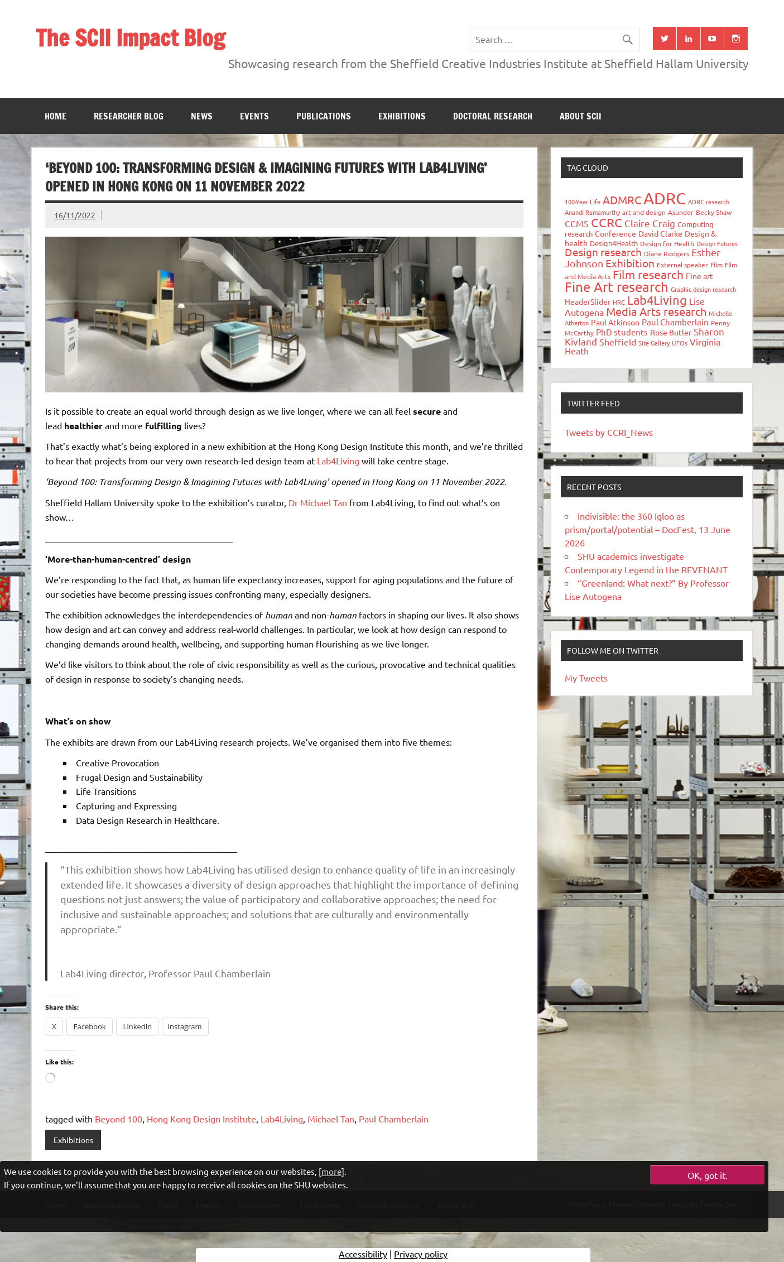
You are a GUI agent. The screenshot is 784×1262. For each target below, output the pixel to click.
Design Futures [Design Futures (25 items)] (717, 243)
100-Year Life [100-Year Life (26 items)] (582, 201)
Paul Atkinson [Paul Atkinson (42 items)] (615, 322)
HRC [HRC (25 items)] (619, 301)
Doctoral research (492, 116)
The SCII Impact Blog (130, 38)
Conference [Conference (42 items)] (615, 233)
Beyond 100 (118, 1118)
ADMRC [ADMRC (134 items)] (622, 200)
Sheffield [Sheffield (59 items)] (617, 341)
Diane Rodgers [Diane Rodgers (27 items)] (666, 253)
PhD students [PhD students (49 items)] (622, 332)
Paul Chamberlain (394, 1118)
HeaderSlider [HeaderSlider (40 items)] (587, 301)
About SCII (581, 116)
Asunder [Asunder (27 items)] (681, 212)
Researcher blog (128, 116)
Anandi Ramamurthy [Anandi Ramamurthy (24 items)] (592, 212)
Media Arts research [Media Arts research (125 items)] (656, 311)
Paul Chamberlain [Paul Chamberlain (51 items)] (675, 321)
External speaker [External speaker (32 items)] (682, 264)
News (202, 116)
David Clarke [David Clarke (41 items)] (660, 233)
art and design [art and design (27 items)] (644, 212)
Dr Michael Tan (317, 502)
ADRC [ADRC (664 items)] (664, 198)
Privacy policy (421, 1253)
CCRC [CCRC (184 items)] (606, 222)
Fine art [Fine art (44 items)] (699, 276)
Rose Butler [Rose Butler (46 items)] (670, 332)
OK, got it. (707, 1175)
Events (254, 116)
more (331, 1171)
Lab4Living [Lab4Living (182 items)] (657, 299)
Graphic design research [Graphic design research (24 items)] (703, 289)
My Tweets (586, 677)
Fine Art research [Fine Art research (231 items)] (616, 287)
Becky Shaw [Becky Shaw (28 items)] (714, 212)
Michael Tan (330, 1118)
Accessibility (363, 1253)
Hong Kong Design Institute (201, 1118)
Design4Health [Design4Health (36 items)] (614, 243)
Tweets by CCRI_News (609, 432)
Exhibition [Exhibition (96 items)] (630, 263)
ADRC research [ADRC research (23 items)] (708, 201)
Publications (323, 116)
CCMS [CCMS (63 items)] (577, 223)
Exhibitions (402, 116)
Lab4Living (338, 460)
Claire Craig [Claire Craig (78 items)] (649, 223)
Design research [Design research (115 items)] (603, 251)
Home (55, 116)
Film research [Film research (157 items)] (648, 274)
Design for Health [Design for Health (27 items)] (667, 243)
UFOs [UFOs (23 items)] (679, 342)
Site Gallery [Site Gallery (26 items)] (654, 342)
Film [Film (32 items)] (716, 264)
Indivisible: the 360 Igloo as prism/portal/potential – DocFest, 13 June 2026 (647, 529)
